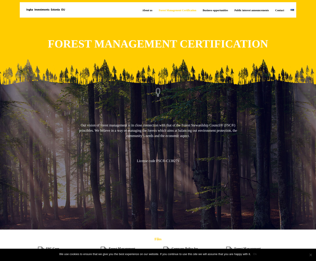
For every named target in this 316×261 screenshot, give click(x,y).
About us (147, 10)
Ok (255, 254)
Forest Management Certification (177, 10)
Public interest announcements (251, 10)
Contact (279, 10)
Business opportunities (215, 10)
